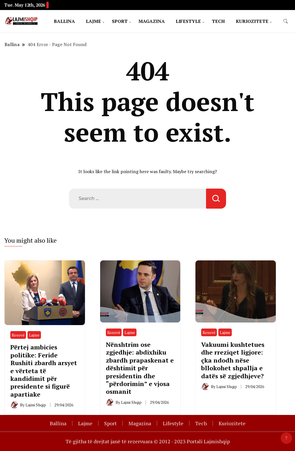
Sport (120, 21)
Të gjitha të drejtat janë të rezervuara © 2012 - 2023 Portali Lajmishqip (148, 441)
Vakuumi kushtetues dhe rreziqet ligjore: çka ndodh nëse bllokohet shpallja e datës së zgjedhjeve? (232, 360)
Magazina (151, 21)
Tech (218, 21)
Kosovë (18, 335)
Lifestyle (188, 21)
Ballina (64, 21)
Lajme (93, 21)
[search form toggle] (285, 21)
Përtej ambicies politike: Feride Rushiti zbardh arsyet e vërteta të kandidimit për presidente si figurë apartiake (43, 370)
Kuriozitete (252, 21)
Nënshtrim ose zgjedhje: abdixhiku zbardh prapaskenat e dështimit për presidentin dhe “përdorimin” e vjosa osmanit (140, 368)
